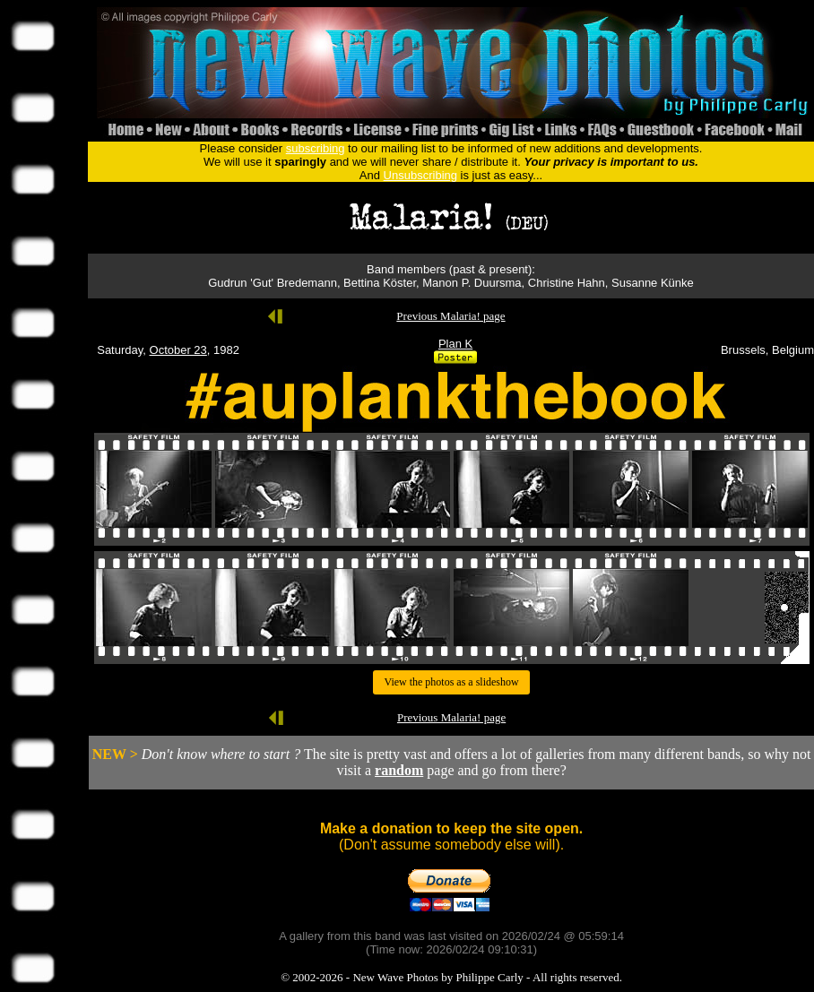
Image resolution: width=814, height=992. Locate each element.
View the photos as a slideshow (451, 682)
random (399, 770)
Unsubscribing (420, 175)
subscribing (315, 148)
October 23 (178, 350)
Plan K (455, 343)
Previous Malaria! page (450, 316)
